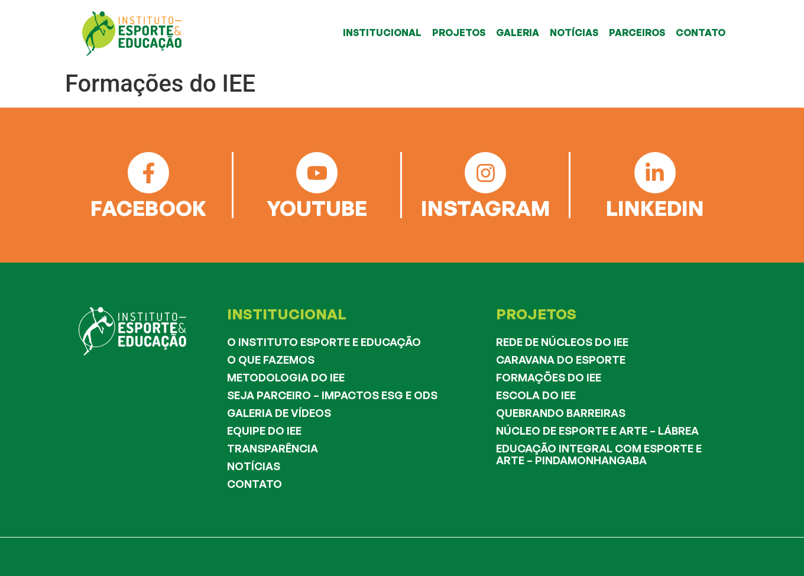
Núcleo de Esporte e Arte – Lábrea (597, 430)
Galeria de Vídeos (279, 412)
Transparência (272, 448)
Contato (254, 483)
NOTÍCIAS (574, 32)
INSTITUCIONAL (382, 32)
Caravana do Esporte (560, 359)
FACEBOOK (148, 208)
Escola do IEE (536, 395)
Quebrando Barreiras (560, 412)
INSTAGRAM (485, 208)
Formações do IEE (548, 377)
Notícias (253, 466)
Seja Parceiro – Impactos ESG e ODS (332, 395)
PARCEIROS (637, 32)
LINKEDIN (655, 208)
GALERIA (517, 32)
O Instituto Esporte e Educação (324, 341)
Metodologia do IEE (286, 377)
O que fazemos (271, 359)
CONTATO (700, 32)
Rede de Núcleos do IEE (562, 341)
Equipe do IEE (264, 430)
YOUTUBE (317, 208)
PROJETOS (458, 32)
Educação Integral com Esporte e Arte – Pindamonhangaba (599, 454)
